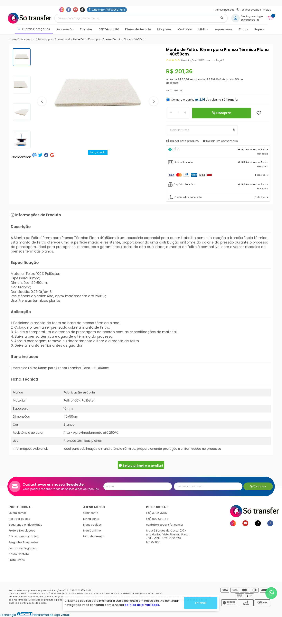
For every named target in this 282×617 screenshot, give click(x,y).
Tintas (243, 29)
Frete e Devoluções (22, 530)
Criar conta (90, 513)
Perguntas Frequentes (23, 542)
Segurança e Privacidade (25, 525)
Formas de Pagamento (24, 548)
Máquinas (164, 29)
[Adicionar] (185, 113)
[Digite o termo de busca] (136, 18)
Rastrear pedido (19, 519)
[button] (41, 101)
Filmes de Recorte (138, 29)
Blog (267, 9)
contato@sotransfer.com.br (164, 525)
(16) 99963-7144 (157, 519)
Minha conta (91, 519)
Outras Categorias (34, 29)
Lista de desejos (94, 536)
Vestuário (185, 29)
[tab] (218, 151)
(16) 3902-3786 (156, 513)
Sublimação (65, 29)
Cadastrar (258, 486)
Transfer (86, 29)
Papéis (259, 29)
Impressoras (223, 29)
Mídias (203, 29)
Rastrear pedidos (248, 9)
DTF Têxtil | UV (109, 29)
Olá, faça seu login (252, 16)
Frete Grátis (17, 560)
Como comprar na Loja (24, 536)
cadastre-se (251, 19)
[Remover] (171, 113)
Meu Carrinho (92, 530)
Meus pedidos (224, 9)
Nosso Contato (19, 554)
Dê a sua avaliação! (211, 60)
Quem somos (17, 513)
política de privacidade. (142, 605)
